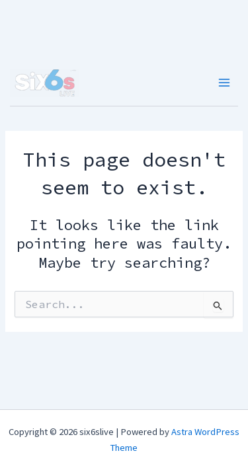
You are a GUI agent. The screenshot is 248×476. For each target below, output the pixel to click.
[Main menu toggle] (225, 83)
